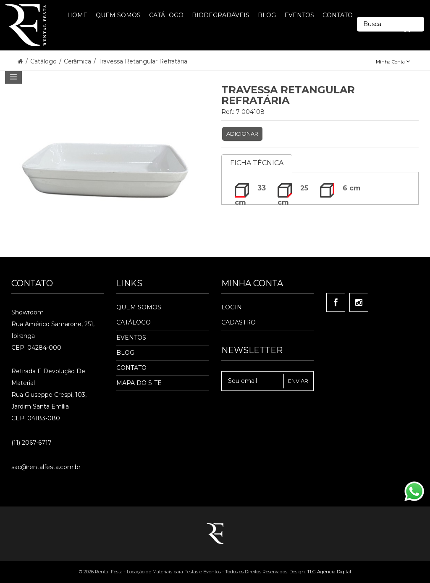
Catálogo (44, 61)
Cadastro (238, 322)
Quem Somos (138, 307)
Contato (131, 368)
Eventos (131, 337)
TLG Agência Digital (329, 572)
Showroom (27, 312)
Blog (125, 352)
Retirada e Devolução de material (48, 377)
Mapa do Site (139, 383)
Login (231, 307)
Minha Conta (393, 62)
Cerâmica (78, 61)
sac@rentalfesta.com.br (46, 467)
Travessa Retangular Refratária (142, 61)
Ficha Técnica (256, 163)
